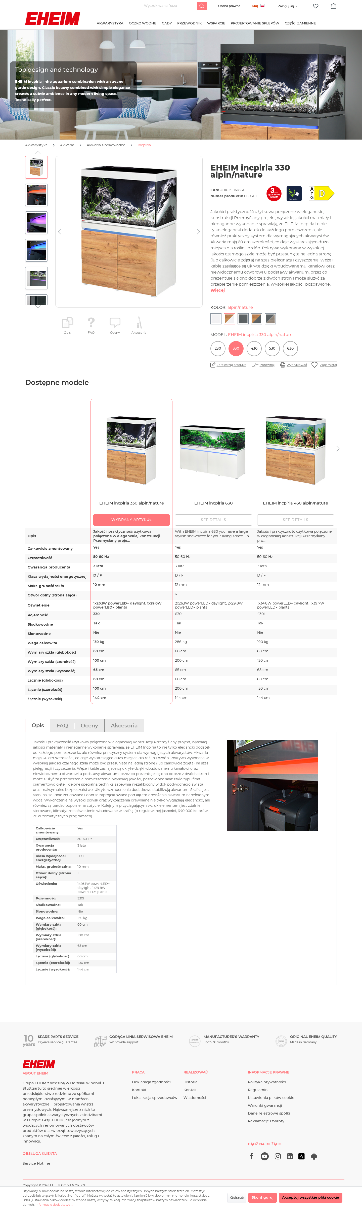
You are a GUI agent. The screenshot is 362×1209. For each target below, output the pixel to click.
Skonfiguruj (263, 1197)
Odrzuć (237, 1198)
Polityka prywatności (267, 1082)
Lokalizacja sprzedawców (154, 1098)
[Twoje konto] (286, 6)
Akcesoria (138, 332)
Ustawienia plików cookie (271, 1098)
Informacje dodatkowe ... (54, 1204)
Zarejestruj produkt (231, 364)
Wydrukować (297, 364)
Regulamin (258, 1090)
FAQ (91, 332)
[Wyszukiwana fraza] (170, 6)
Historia (190, 1082)
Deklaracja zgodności (151, 1082)
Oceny (115, 332)
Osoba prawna (229, 6)
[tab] (37, 725)
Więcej (217, 290)
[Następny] (198, 232)
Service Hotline (36, 1163)
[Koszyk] (333, 5)
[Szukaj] (202, 6)
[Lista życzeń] (316, 6)
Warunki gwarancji (265, 1105)
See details (214, 520)
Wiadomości (195, 1098)
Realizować (196, 1072)
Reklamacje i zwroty (266, 1121)
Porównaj (267, 364)
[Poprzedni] (59, 232)
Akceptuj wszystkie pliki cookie (310, 1197)
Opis (67, 332)
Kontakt (139, 1090)
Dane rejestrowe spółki (269, 1113)
